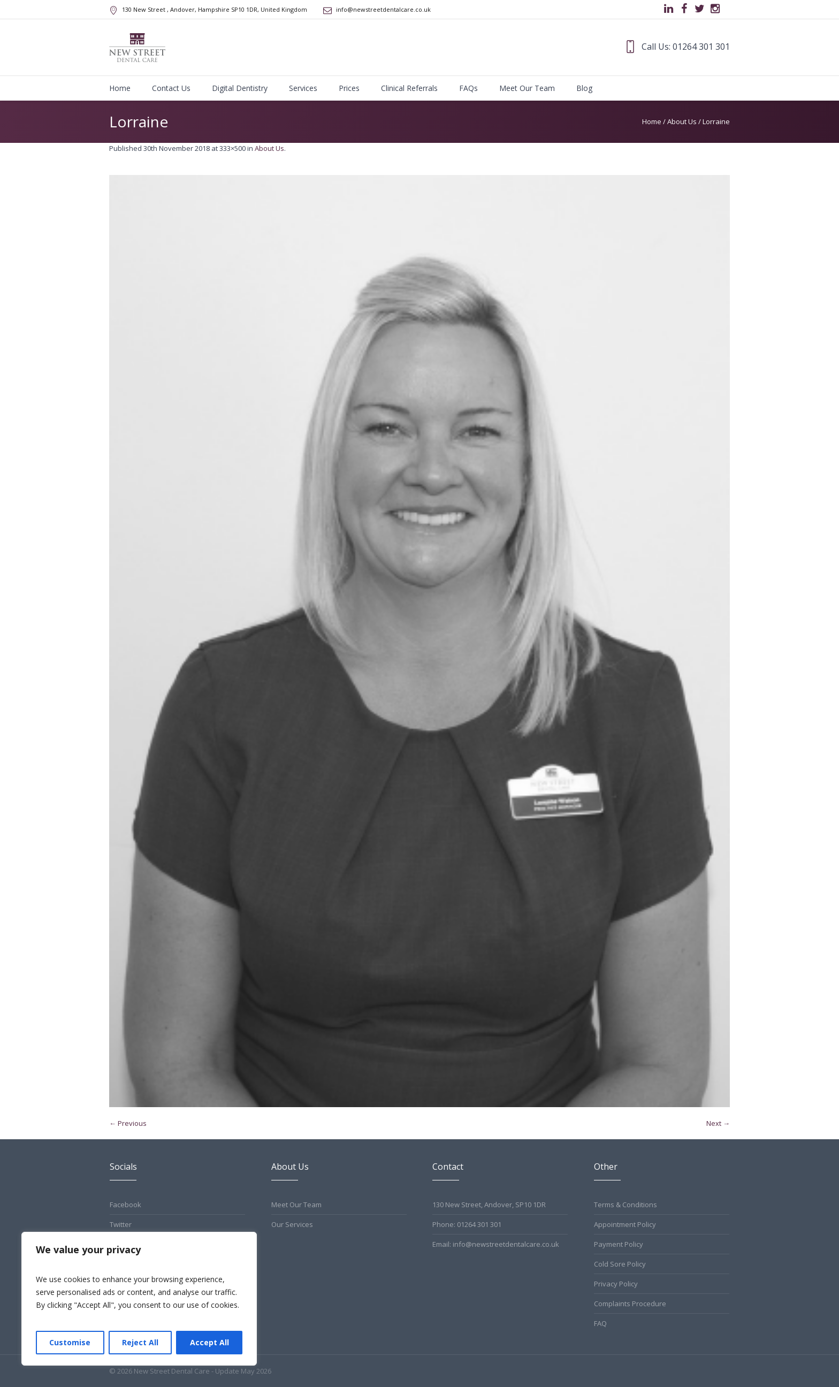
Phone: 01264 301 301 (466, 1224)
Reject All (140, 1342)
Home (651, 121)
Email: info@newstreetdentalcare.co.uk (495, 1244)
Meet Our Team (296, 1204)
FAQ (600, 1323)
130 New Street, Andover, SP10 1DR (489, 1204)
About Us (682, 121)
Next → (718, 1123)
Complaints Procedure (630, 1303)
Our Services (292, 1224)
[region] (139, 1299)
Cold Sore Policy (620, 1264)
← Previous (128, 1123)
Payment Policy (618, 1244)
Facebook (125, 1204)
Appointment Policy (625, 1224)
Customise (69, 1342)
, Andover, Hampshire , (214, 9)
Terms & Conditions (625, 1204)
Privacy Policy (616, 1284)
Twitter (121, 1224)
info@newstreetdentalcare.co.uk (383, 9)
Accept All (209, 1342)
